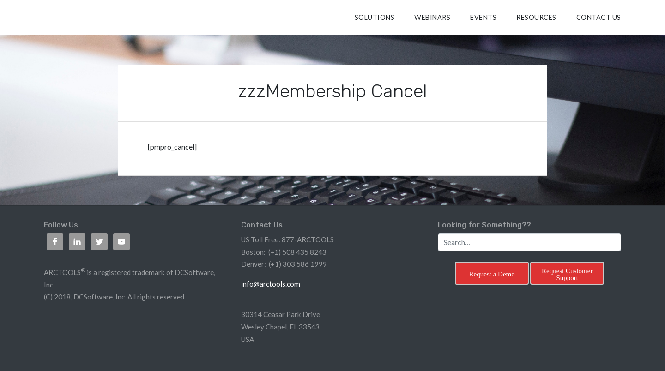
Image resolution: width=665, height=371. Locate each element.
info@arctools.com (270, 284)
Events (483, 17)
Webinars (432, 17)
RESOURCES (536, 17)
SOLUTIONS (375, 17)
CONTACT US (598, 17)
